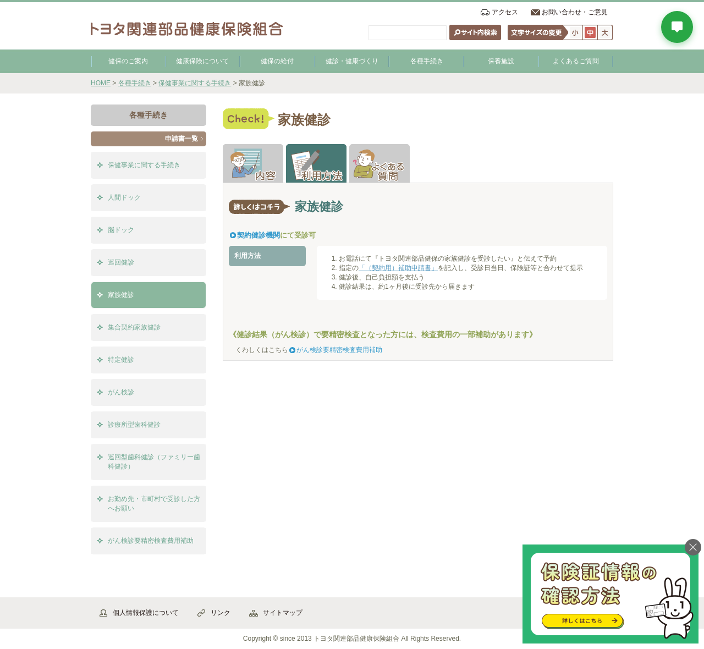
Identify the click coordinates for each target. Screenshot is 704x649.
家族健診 (121, 295)
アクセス (505, 12)
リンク (220, 613)
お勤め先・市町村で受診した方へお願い (154, 503)
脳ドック (121, 230)
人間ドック (124, 197)
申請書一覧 (181, 138)
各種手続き (426, 61)
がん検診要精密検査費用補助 (339, 350)
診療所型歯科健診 (134, 424)
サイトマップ (282, 613)
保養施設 (501, 61)
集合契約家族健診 (134, 327)
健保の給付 (277, 61)
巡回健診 (121, 262)
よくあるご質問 (576, 61)
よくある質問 (379, 163)
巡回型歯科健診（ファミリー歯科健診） (154, 461)
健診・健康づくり (352, 61)
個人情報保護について (146, 613)
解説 (253, 163)
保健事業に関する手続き (194, 83)
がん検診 (121, 392)
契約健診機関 (258, 235)
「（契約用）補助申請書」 (398, 268)
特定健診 (121, 360)
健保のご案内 (128, 61)
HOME (101, 83)
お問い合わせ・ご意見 (575, 12)
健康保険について (202, 61)
